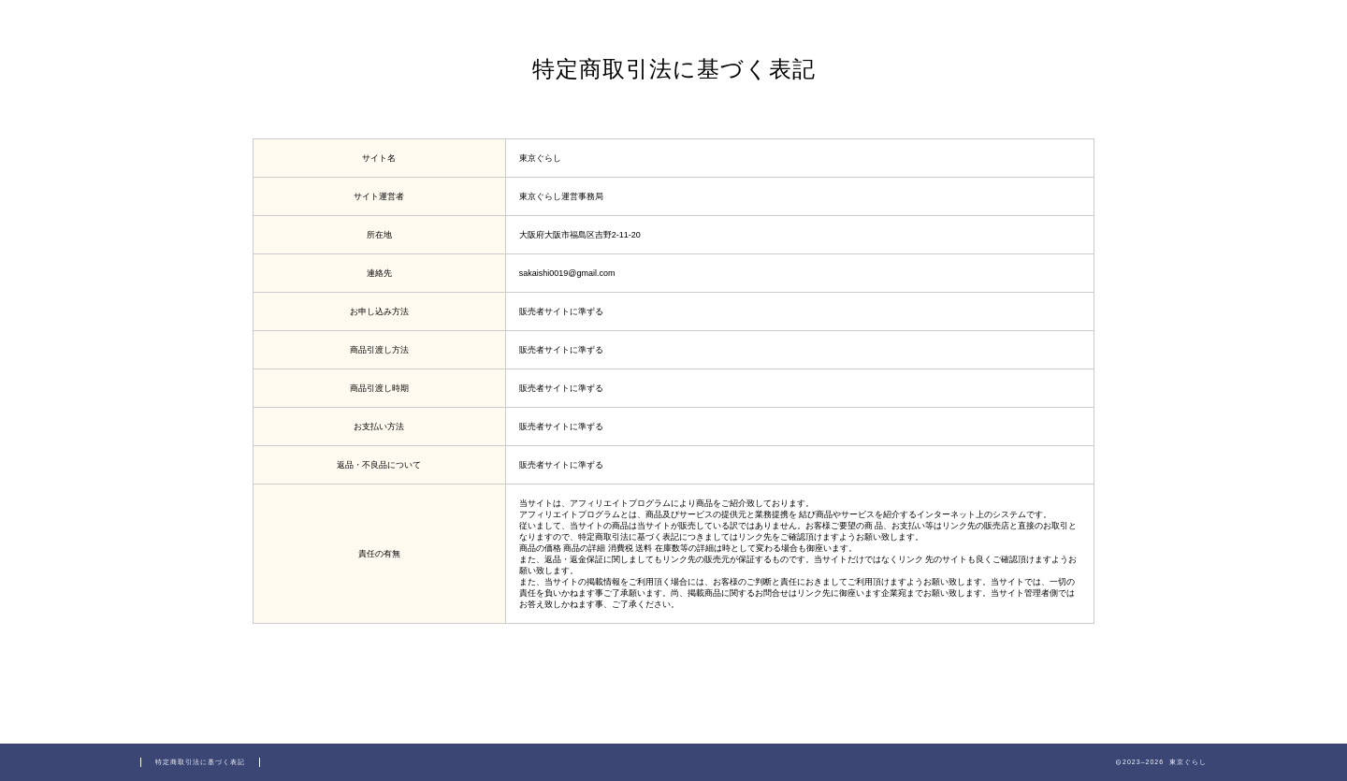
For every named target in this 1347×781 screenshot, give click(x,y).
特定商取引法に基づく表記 (200, 762)
